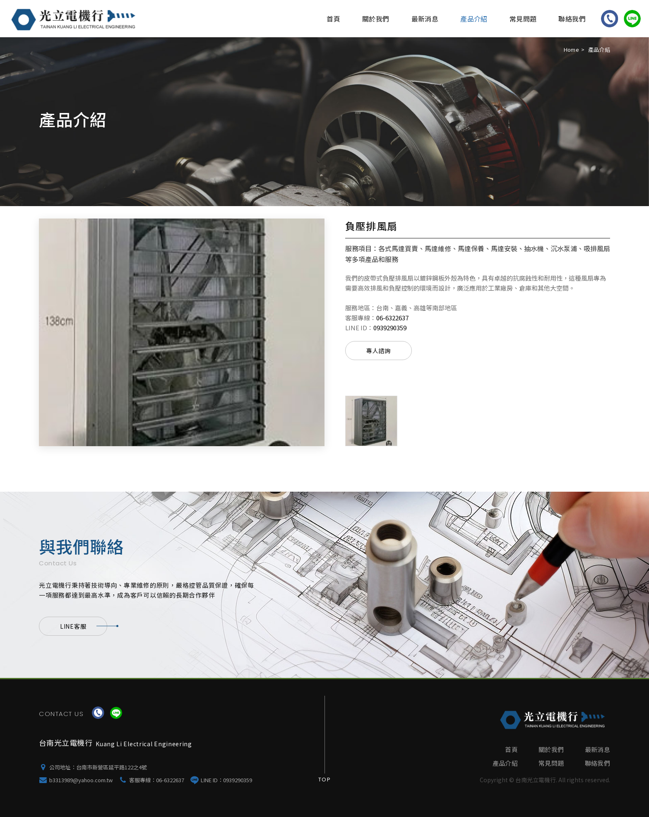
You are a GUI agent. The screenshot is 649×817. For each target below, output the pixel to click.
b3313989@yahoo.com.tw (81, 780)
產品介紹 (474, 19)
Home (571, 49)
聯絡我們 (572, 19)
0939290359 (389, 327)
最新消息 (425, 19)
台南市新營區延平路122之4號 (111, 767)
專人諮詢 (378, 350)
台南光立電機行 (75, 18)
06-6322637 (392, 317)
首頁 (333, 19)
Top (324, 779)
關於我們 (375, 19)
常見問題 (523, 19)
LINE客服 (83, 626)
